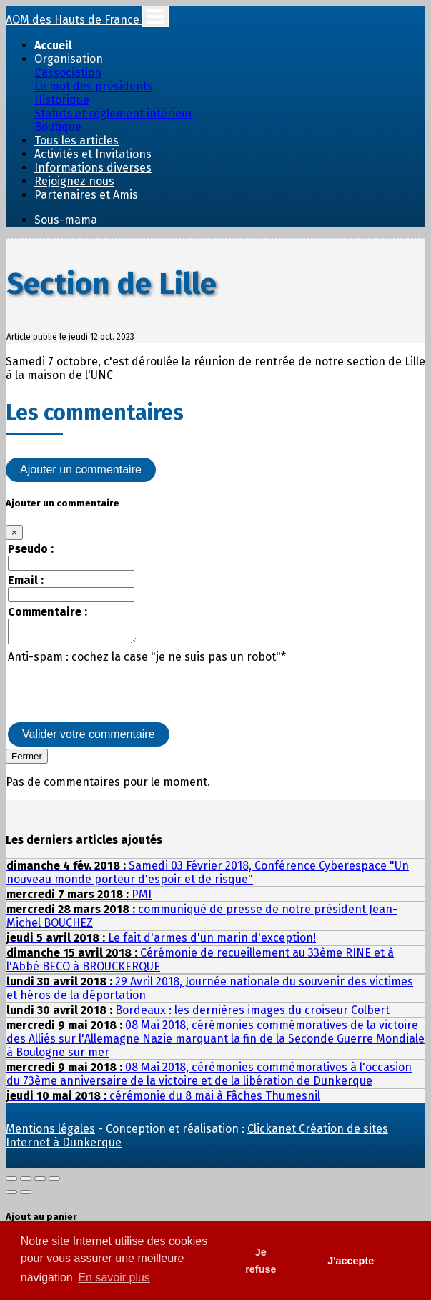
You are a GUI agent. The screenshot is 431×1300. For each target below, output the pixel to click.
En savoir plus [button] (114, 1277)
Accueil (53, 45)
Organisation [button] (68, 59)
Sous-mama (65, 220)
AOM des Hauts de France (74, 19)
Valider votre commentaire (88, 738)
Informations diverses (93, 167)
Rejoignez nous (74, 181)
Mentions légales (50, 1133)
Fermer (26, 760)
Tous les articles (76, 140)
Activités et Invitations (93, 154)
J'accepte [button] (350, 1260)
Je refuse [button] (260, 1260)
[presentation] (116, 696)
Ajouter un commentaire (81, 469)
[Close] (14, 532)
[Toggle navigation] (155, 16)
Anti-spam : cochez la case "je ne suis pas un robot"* (147, 661)
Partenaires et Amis (86, 195)
